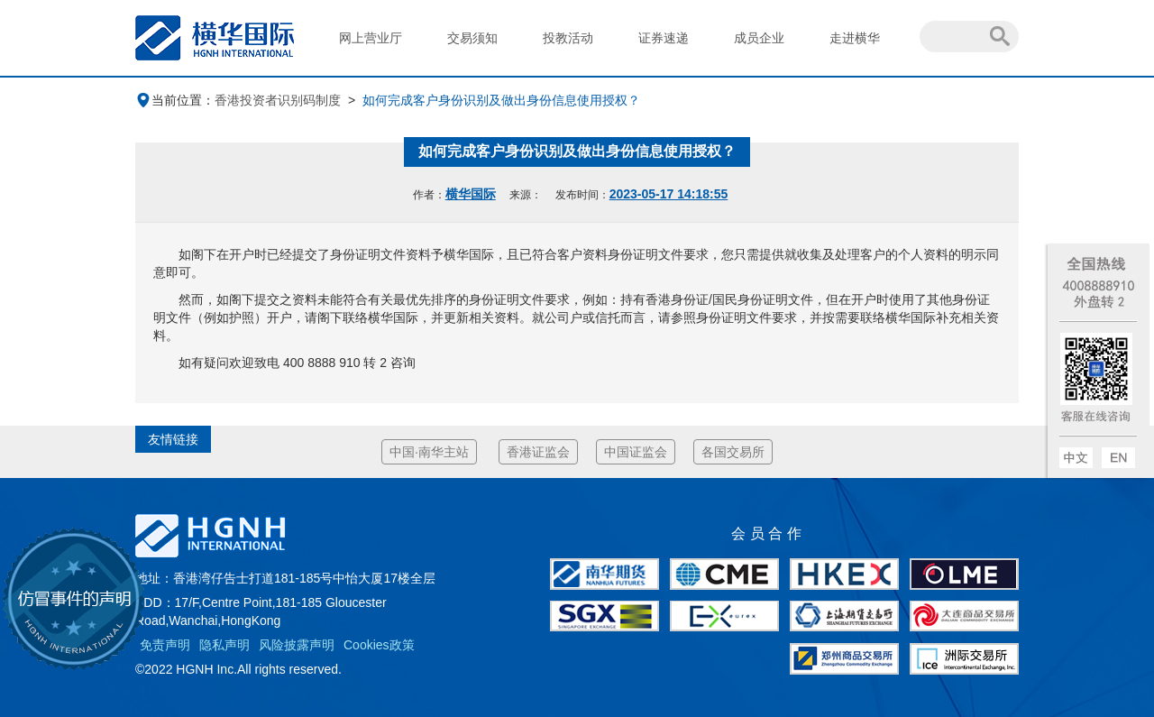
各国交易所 (733, 452)
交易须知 (472, 38)
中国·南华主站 (429, 452)
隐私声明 (224, 645)
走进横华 (854, 38)
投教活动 (568, 38)
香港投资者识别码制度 (278, 100)
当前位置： (175, 100)
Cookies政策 (379, 645)
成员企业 (759, 38)
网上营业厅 (370, 38)
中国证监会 (635, 452)
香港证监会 (538, 452)
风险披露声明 (296, 645)
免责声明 (165, 645)
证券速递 (663, 38)
